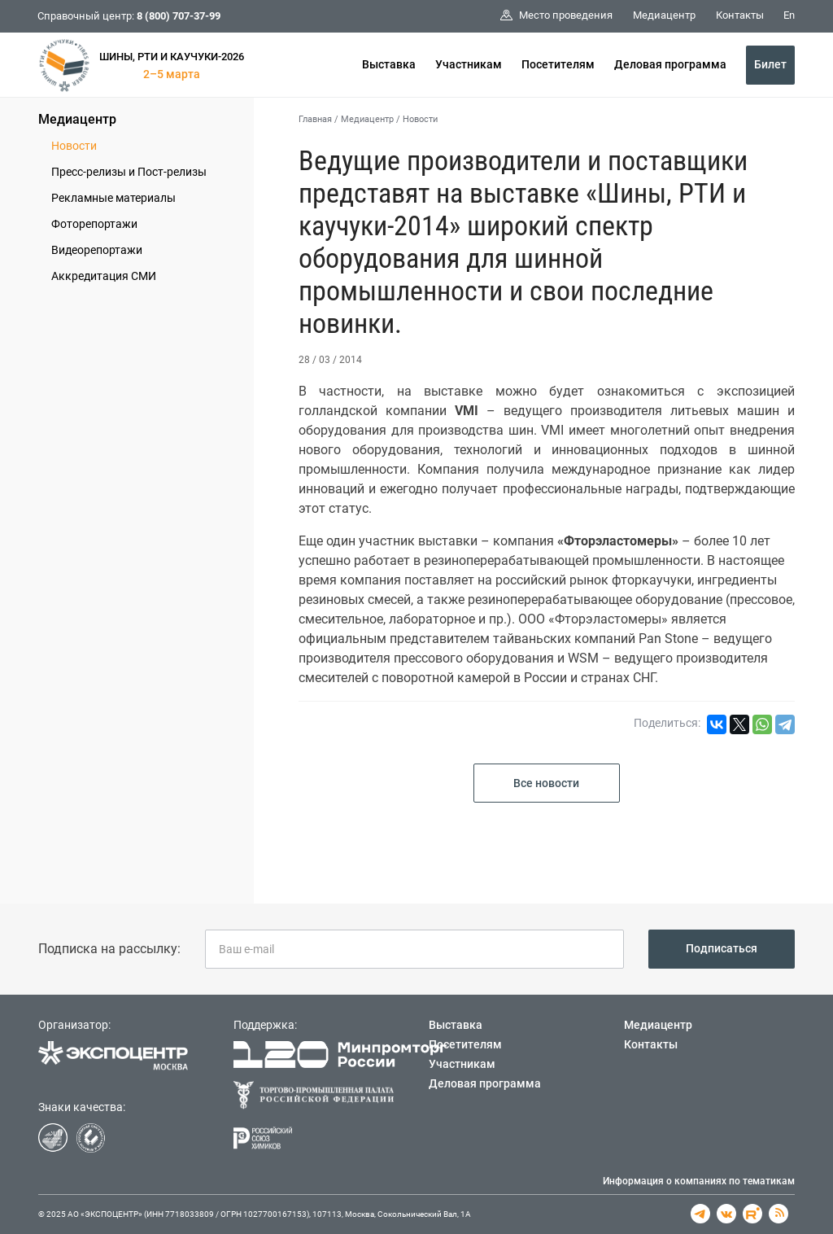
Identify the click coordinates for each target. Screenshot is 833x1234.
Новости (74, 145)
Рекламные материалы (113, 197)
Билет (770, 64)
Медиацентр (77, 119)
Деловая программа (670, 64)
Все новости (546, 783)
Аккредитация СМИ (103, 275)
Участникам (468, 64)
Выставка (389, 64)
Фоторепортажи (94, 223)
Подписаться (721, 948)
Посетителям (558, 64)
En (789, 15)
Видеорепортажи (96, 249)
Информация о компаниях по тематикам (699, 1181)
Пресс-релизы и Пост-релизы (129, 171)
